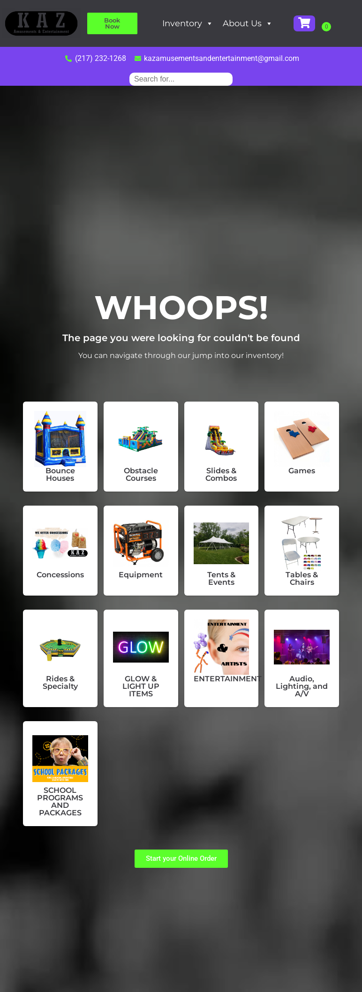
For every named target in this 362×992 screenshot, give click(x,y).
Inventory (209, 23)
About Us (269, 23)
